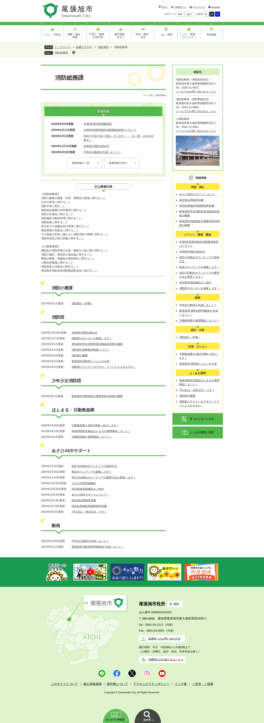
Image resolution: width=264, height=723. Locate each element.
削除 (73, 52)
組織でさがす (84, 47)
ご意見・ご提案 (202, 684)
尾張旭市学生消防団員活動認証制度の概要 (97, 344)
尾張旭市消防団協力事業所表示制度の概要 (97, 396)
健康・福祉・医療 (75, 35)
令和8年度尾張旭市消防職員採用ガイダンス (110, 130)
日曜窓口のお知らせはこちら (165, 659)
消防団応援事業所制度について (90, 349)
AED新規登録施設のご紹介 (88, 489)
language (215, 7)
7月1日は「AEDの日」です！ (89, 511)
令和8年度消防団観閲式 (98, 124)
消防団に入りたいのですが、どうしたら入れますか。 (104, 367)
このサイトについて (64, 684)
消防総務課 (61, 52)
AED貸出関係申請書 (84, 500)
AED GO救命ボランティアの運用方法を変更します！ (104, 477)
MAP (176, 603)
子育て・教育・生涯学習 (98, 35)
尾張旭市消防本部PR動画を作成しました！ (98, 546)
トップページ (63, 47)
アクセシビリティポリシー (151, 684)
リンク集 (181, 684)
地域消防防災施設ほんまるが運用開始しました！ (101, 431)
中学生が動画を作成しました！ (102, 152)
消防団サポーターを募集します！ (92, 338)
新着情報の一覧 (80, 163)
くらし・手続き (52, 34)
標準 (180, 14)
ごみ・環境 (166, 34)
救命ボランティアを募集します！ (92, 471)
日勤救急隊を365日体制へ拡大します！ (95, 425)
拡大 (189, 14)
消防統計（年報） (82, 303)
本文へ (165, 7)
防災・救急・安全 (143, 35)
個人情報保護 (92, 684)
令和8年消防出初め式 (96, 146)
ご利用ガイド (180, 7)
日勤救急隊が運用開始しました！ (92, 436)
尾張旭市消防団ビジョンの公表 (90, 361)
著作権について (117, 684)
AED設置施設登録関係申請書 (89, 506)
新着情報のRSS (118, 163)
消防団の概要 (80, 355)
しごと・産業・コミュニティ (189, 35)
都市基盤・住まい (120, 35)
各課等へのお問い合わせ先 (164, 638)
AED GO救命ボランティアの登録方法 (94, 466)
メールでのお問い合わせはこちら (196, 91)
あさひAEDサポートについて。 (90, 494)
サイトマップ (199, 7)
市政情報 (211, 34)
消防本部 (103, 47)
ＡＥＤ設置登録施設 (84, 483)
